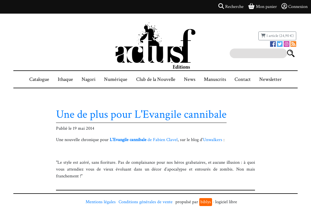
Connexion (294, 6)
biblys (205, 202)
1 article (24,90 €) (277, 35)
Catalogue (39, 79)
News (189, 79)
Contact (243, 79)
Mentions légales (101, 202)
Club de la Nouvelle (155, 79)
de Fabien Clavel (144, 140)
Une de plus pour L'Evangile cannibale (141, 114)
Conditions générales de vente (146, 202)
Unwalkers (212, 140)
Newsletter (270, 79)
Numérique (115, 79)
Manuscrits (215, 79)
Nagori (89, 79)
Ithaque (65, 79)
